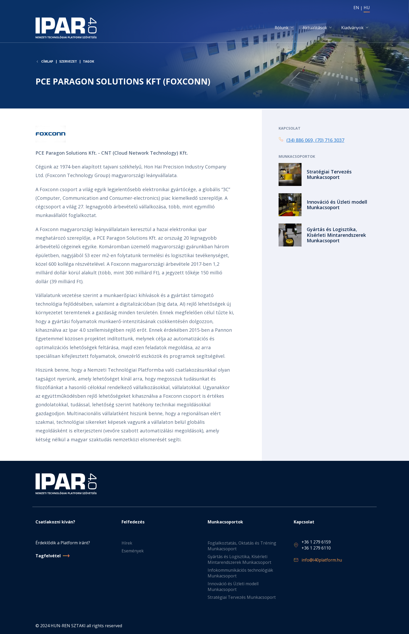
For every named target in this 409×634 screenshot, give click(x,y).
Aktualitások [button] (315, 28)
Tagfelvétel (48, 556)
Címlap (47, 62)
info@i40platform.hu (322, 560)
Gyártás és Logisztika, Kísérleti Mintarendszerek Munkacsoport (239, 559)
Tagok (88, 62)
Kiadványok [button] (352, 28)
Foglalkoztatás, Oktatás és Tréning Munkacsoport (242, 546)
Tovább (326, 175)
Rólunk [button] (281, 28)
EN (356, 7)
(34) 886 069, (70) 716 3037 (315, 140)
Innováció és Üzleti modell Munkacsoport (233, 586)
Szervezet (68, 62)
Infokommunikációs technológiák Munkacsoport (240, 573)
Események (133, 551)
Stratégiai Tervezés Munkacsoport (242, 597)
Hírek (127, 543)
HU (367, 7)
